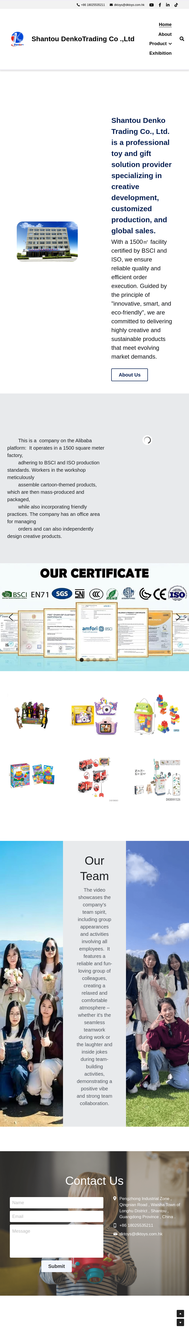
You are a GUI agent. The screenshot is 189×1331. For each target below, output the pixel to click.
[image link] (17, 39)
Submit (56, 1266)
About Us (130, 375)
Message (21, 1231)
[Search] (182, 39)
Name (18, 1202)
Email (17, 1216)
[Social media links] (151, 5)
